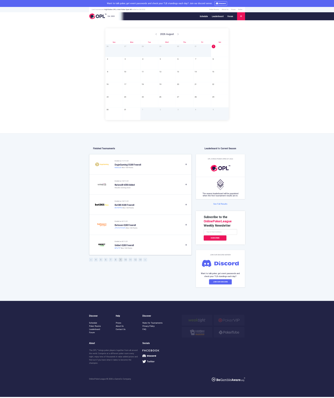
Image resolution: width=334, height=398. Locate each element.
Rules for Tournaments (152, 324)
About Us (225, 9)
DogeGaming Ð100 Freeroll (128, 164)
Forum (230, 16)
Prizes (233, 9)
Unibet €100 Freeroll (124, 245)
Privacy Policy (148, 327)
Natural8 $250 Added (125, 184)
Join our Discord (220, 282)
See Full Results (220, 204)
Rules (240, 9)
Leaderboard (217, 16)
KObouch (118, 167)
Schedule (204, 16)
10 (125, 259)
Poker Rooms (214, 9)
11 (130, 259)
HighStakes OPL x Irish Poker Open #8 (118, 9)
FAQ (144, 330)
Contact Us (120, 330)
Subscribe (215, 238)
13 (140, 259)
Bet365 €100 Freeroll (124, 205)
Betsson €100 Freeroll (125, 225)
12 (135, 259)
